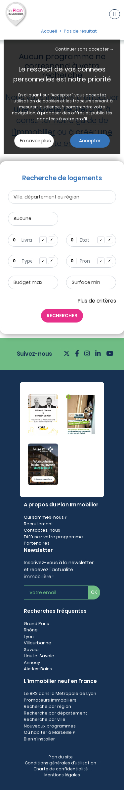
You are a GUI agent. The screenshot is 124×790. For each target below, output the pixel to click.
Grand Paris (36, 623)
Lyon (29, 636)
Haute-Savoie (39, 656)
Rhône (31, 630)
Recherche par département (55, 713)
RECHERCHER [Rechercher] (62, 315)
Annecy (32, 662)
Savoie (31, 649)
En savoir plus (35, 140)
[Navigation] (114, 14)
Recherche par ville (44, 719)
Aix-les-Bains (38, 669)
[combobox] (33, 240)
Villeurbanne (37, 643)
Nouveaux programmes (50, 726)
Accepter (90, 140)
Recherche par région (47, 706)
